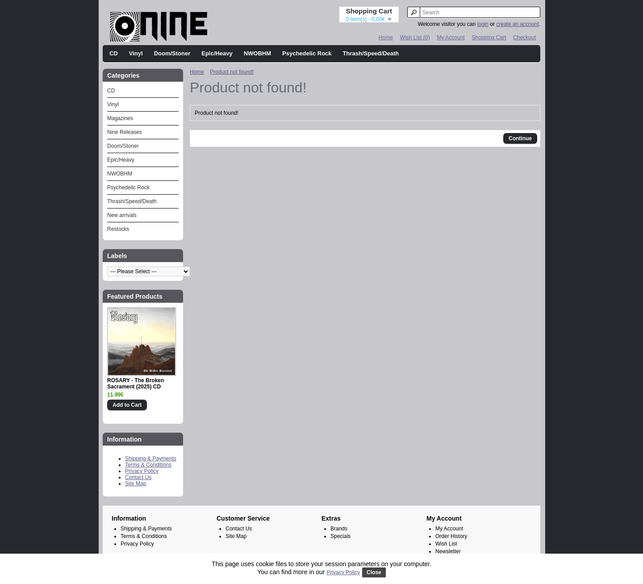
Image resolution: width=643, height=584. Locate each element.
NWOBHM (257, 53)
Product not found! (232, 72)
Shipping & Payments (150, 458)
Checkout (524, 37)
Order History (451, 536)
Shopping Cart (489, 37)
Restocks (118, 229)
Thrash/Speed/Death (371, 53)
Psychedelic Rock (307, 53)
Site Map (135, 483)
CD (113, 53)
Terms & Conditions (148, 465)
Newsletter (448, 551)
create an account (517, 24)
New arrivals (122, 215)
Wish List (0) (415, 37)
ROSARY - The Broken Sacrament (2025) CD (135, 383)
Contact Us (138, 477)
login (483, 24)
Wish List (446, 544)
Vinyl (136, 53)
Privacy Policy (142, 471)
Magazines (120, 118)
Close (374, 572)
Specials (340, 536)
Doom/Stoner (172, 53)
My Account (451, 37)
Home (386, 37)
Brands (338, 529)
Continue (520, 138)
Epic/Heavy (216, 53)
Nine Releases (124, 132)
